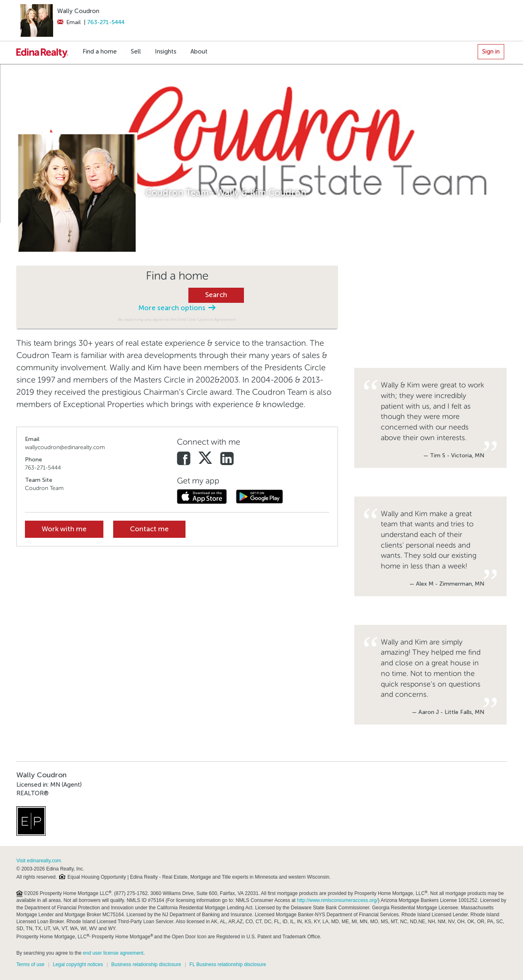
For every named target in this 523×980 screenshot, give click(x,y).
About (199, 51)
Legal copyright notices (78, 964)
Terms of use (30, 964)
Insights (166, 51)
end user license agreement (113, 953)
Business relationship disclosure (146, 964)
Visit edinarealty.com (38, 861)
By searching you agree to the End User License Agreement (177, 319)
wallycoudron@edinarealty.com (65, 447)
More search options (177, 308)
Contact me (149, 529)
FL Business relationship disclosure (228, 964)
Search (216, 295)
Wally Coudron (78, 11)
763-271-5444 (106, 22)
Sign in (491, 51)
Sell (136, 51)
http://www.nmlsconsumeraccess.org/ (337, 900)
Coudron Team (44, 488)
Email (68, 22)
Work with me (64, 529)
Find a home (100, 51)
